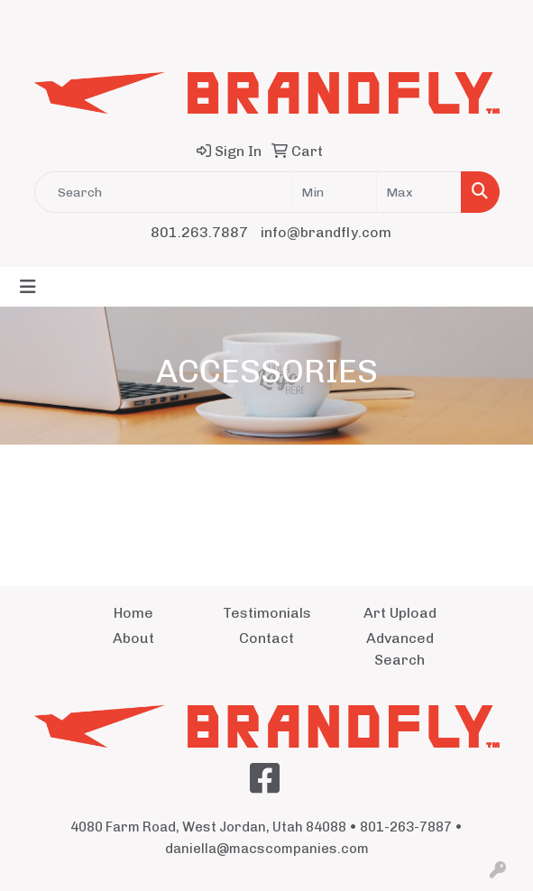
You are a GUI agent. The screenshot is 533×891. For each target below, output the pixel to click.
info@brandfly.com (326, 232)
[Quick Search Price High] (419, 192)
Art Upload (400, 612)
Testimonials (267, 612)
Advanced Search (400, 648)
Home (133, 612)
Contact (266, 638)
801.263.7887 (199, 232)
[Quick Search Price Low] (334, 192)
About (133, 638)
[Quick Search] (163, 192)
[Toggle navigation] (28, 286)
